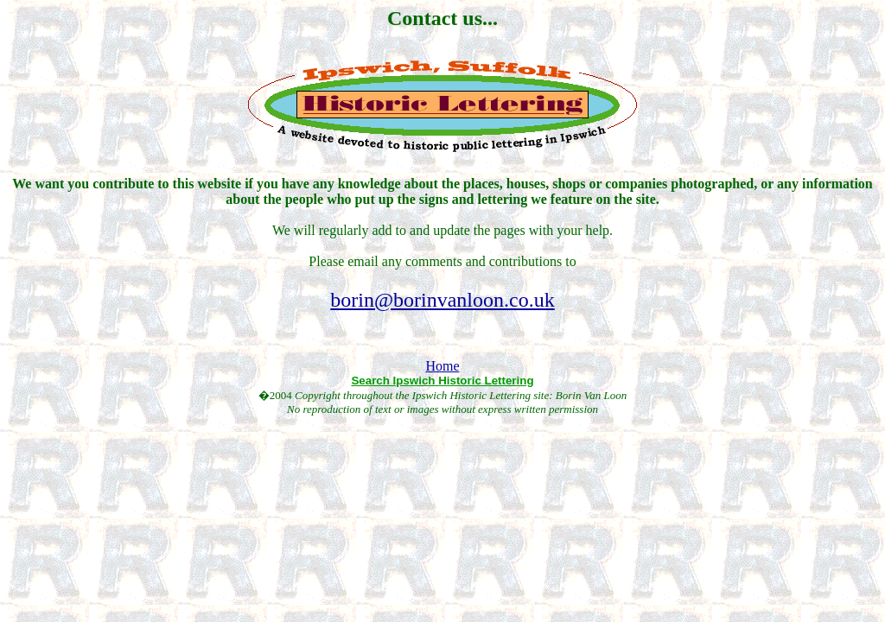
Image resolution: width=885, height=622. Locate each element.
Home (442, 366)
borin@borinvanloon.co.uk (442, 300)
